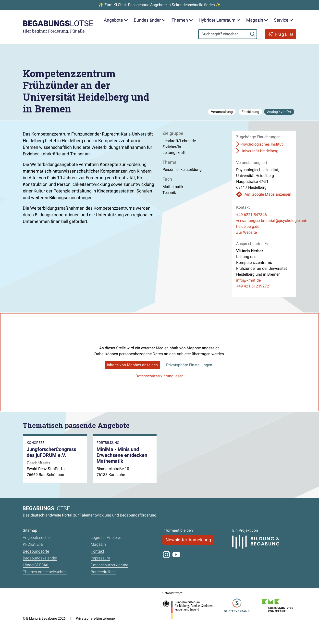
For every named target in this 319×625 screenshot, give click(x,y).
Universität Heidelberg (259, 151)
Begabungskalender (40, 558)
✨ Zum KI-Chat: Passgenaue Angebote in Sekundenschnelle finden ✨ (159, 4)
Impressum (100, 558)
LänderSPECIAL (36, 565)
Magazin (98, 544)
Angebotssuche (36, 537)
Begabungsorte (36, 551)
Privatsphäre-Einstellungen (189, 365)
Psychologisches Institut (262, 144)
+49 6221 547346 (251, 214)
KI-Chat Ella (33, 544)
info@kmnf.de (248, 280)
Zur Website (246, 232)
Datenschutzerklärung (109, 565)
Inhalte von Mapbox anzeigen (132, 365)
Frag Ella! (280, 34)
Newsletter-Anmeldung (188, 539)
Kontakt (97, 551)
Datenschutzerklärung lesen (159, 376)
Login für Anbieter (106, 537)
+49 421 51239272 (252, 286)
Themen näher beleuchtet (45, 572)
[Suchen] (252, 34)
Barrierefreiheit (103, 572)
